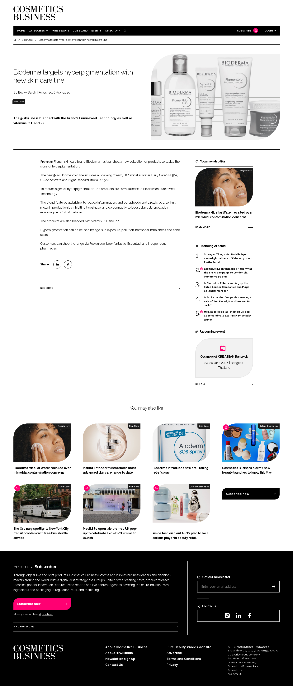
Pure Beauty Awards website (189, 647)
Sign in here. (46, 614)
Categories (37, 30)
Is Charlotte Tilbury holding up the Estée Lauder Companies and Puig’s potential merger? (226, 287)
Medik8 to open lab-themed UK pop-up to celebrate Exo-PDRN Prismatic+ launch (227, 316)
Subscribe (247, 31)
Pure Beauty (60, 30)
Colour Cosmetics (268, 426)
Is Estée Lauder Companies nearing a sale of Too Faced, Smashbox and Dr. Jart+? (228, 301)
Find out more (23, 626)
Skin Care (19, 101)
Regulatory (246, 170)
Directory (112, 30)
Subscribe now (237, 494)
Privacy (172, 665)
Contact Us (114, 665)
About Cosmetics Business (126, 647)
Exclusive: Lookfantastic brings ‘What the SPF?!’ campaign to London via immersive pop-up (228, 273)
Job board (80, 30)
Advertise (174, 653)
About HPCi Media (119, 653)
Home (21, 30)
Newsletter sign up (120, 659)
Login (269, 30)
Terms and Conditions (184, 659)
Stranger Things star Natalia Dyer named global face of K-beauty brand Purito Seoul (228, 258)
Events (96, 30)
